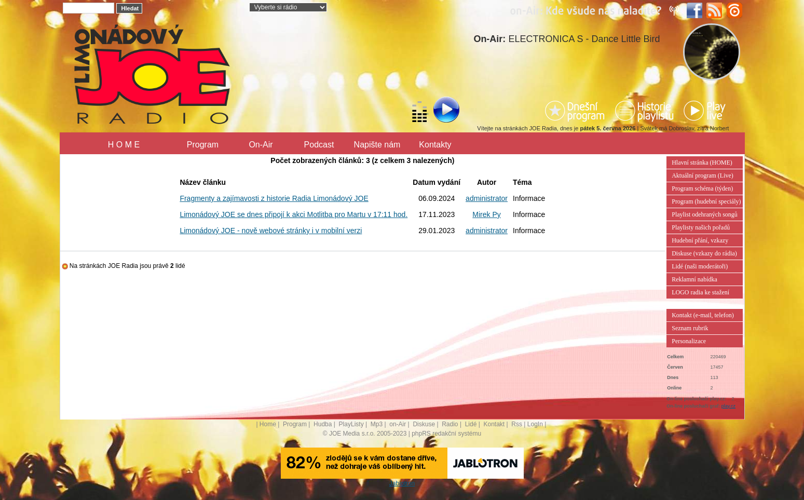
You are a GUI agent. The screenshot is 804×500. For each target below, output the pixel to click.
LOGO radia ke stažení (700, 292)
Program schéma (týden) (702, 188)
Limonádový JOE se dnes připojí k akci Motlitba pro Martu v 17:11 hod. (293, 214)
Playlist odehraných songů (705, 214)
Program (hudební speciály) (706, 201)
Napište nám (377, 144)
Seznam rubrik (690, 328)
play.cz (728, 406)
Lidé (471, 424)
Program (203, 144)
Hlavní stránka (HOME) (702, 162)
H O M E (124, 144)
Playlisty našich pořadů (701, 227)
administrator (487, 198)
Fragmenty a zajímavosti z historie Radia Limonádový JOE (274, 198)
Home (268, 424)
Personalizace (689, 341)
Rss (516, 424)
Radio (450, 424)
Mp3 (377, 424)
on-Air (397, 424)
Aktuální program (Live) (702, 175)
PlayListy (351, 424)
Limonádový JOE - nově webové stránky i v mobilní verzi (271, 230)
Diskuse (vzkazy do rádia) (704, 253)
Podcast (319, 144)
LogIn (535, 424)
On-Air (260, 144)
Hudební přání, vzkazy (700, 240)
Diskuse (424, 424)
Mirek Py (486, 214)
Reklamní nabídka (694, 279)
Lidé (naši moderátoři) (700, 266)
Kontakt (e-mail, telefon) (703, 315)
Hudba (323, 424)
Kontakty (435, 144)
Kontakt (494, 424)
